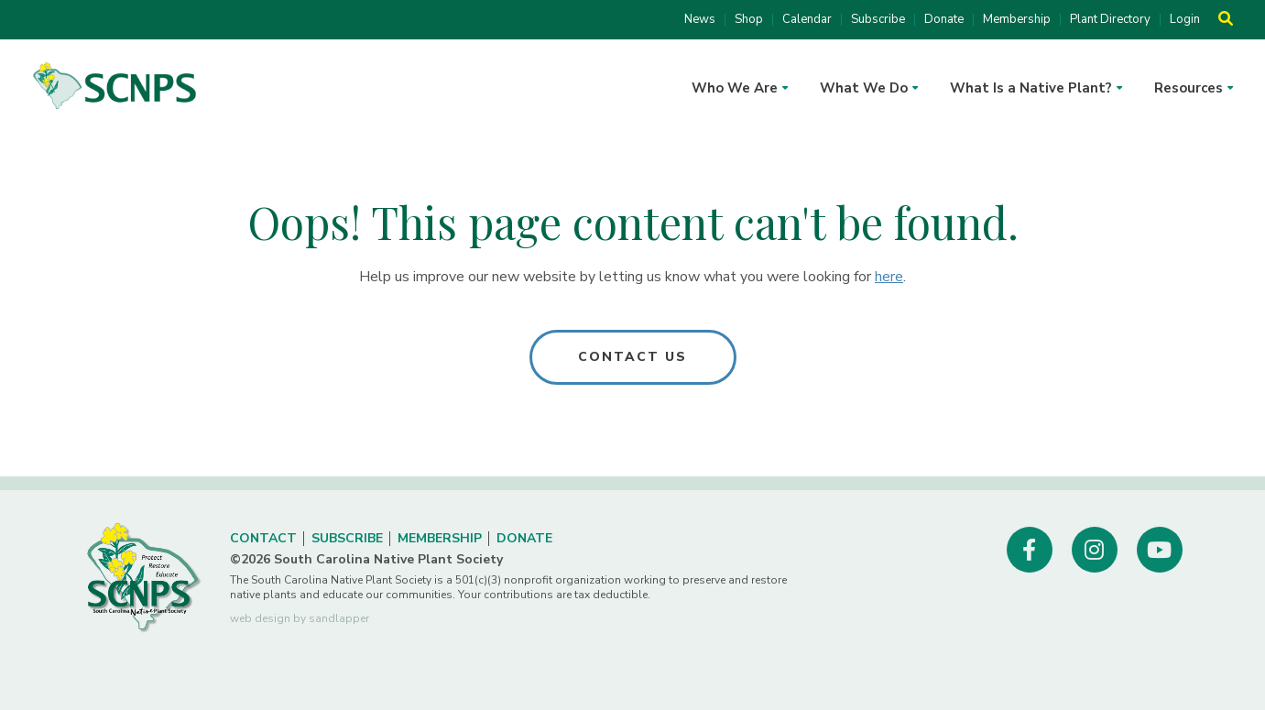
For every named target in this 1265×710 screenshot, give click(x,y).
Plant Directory (1110, 20)
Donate (944, 20)
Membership (1017, 20)
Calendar (807, 20)
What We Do (864, 88)
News (699, 20)
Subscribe (878, 20)
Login (1185, 20)
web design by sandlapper (299, 618)
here (889, 277)
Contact (263, 538)
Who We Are (735, 88)
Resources (1188, 88)
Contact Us (633, 357)
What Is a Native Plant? (1031, 88)
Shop (749, 20)
